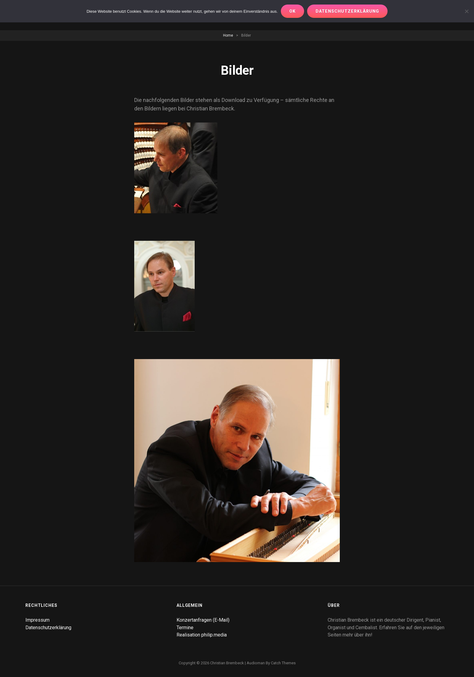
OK (292, 11)
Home (228, 35)
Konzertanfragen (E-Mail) (203, 620)
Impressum (37, 620)
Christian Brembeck (227, 663)
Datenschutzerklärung (48, 627)
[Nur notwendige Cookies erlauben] (466, 11)
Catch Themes (283, 663)
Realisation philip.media (202, 635)
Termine (185, 627)
